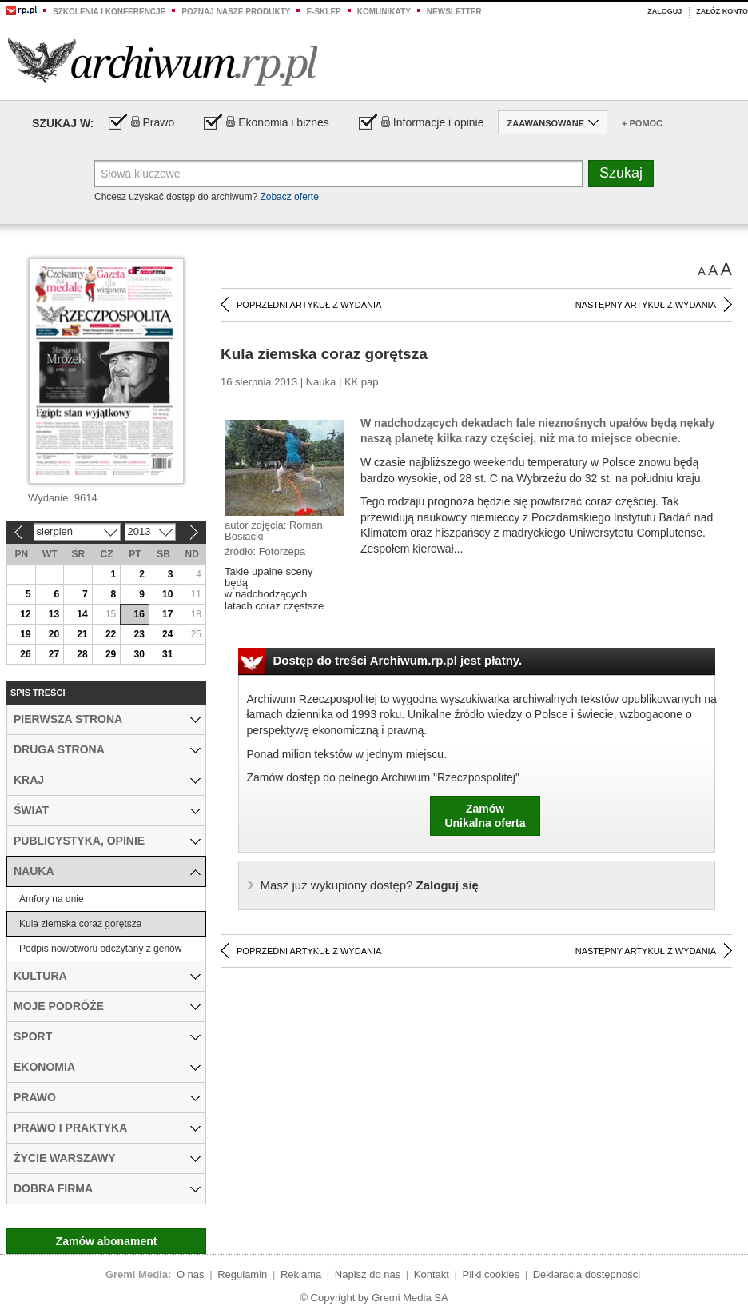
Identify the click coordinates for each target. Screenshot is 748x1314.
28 (82, 654)
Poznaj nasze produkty (235, 11)
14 (82, 614)
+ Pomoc (642, 123)
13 (54, 614)
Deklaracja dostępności (586, 1274)
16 (138, 614)
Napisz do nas (367, 1274)
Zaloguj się (370, 885)
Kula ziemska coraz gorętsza (80, 923)
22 (110, 634)
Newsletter (454, 11)
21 (82, 634)
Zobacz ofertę (289, 196)
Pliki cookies (491, 1274)
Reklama (300, 1274)
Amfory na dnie (51, 899)
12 (25, 614)
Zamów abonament (106, 1241)
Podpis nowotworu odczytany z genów (100, 948)
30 (138, 654)
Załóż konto (722, 11)
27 (54, 654)
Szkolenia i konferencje (109, 11)
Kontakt (431, 1274)
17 (167, 614)
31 (167, 654)
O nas (191, 1274)
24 (167, 634)
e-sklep (323, 11)
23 (138, 634)
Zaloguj (664, 11)
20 (54, 634)
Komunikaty (384, 11)
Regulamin (242, 1274)
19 (25, 634)
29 (110, 654)
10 (167, 594)
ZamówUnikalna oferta (484, 815)
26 (25, 654)
